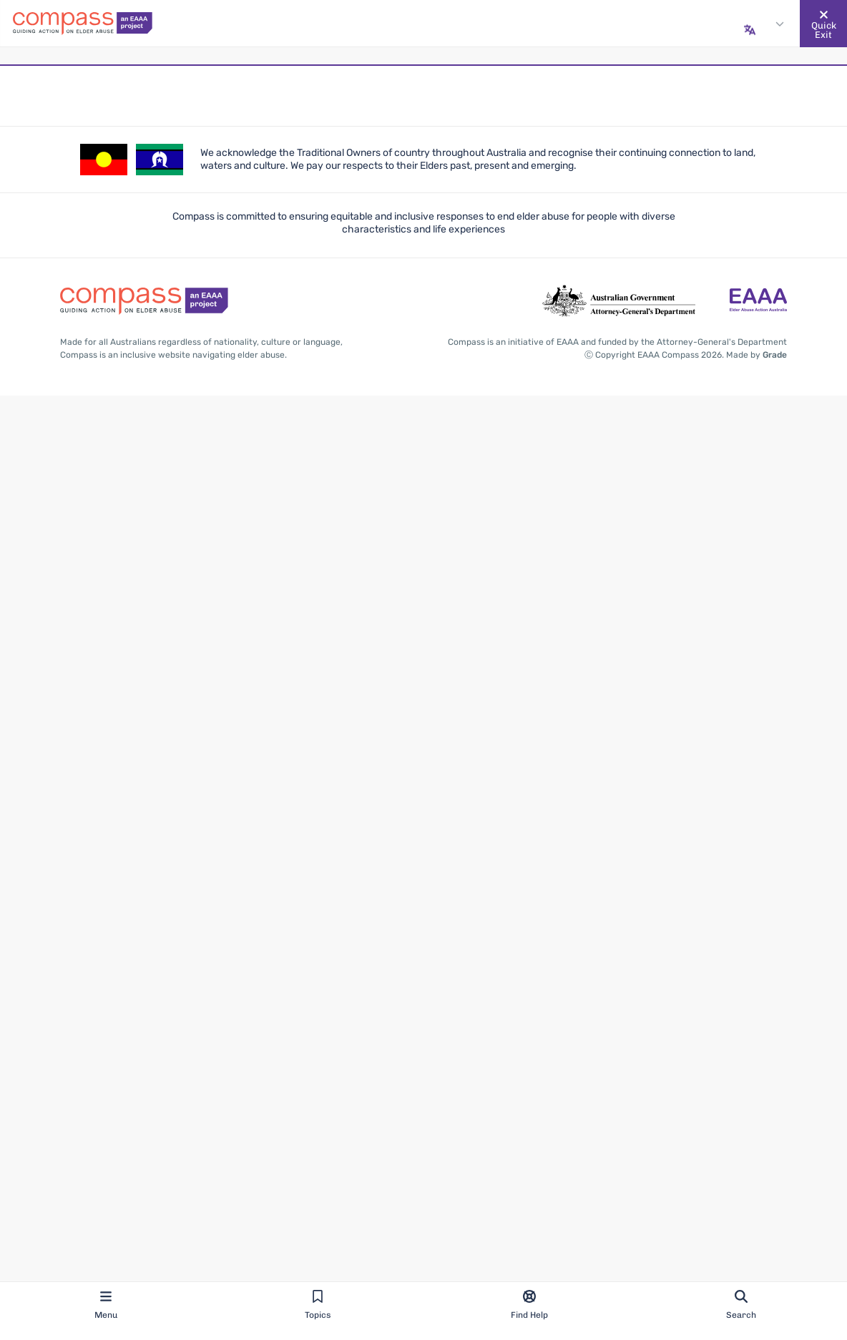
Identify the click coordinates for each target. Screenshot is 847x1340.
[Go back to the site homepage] (82, 23)
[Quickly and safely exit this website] (823, 23)
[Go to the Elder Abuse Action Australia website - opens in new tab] (758, 301)
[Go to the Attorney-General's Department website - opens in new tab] (618, 301)
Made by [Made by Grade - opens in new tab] (756, 355)
